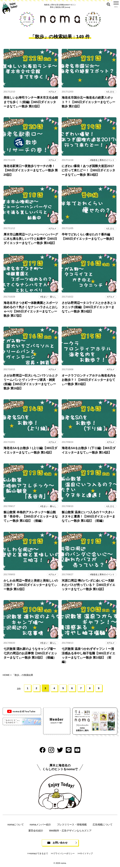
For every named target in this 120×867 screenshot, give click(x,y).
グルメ (53, 91)
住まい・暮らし (48, 297)
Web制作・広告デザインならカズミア (70, 830)
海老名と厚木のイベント (102, 160)
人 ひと (111, 91)
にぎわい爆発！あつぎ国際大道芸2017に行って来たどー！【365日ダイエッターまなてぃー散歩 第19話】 (88, 170)
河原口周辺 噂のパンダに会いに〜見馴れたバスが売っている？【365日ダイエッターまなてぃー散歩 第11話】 (88, 585)
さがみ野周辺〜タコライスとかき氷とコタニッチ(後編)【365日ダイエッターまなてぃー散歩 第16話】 (89, 307)
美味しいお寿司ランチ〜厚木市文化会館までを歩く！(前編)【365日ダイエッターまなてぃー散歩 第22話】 (31, 102)
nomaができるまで (39, 853)
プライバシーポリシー (64, 853)
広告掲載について (103, 824)
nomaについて (15, 824)
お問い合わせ (60, 842)
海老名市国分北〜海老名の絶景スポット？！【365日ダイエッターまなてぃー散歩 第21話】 (88, 102)
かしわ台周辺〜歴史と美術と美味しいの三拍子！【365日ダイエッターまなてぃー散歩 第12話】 (31, 585)
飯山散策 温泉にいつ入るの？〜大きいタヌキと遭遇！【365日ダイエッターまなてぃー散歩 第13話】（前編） (88, 516)
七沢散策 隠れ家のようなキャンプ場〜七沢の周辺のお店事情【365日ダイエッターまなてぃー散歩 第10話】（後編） (30, 653)
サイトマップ (86, 853)
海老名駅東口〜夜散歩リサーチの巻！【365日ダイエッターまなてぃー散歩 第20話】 (31, 170)
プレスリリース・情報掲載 (72, 824)
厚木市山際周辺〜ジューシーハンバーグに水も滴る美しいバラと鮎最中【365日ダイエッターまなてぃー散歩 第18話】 (31, 239)
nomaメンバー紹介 (40, 824)
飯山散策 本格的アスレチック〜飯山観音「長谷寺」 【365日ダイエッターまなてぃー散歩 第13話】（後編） (31, 516)
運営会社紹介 (35, 830)
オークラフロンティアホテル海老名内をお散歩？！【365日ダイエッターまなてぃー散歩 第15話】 (89, 380)
